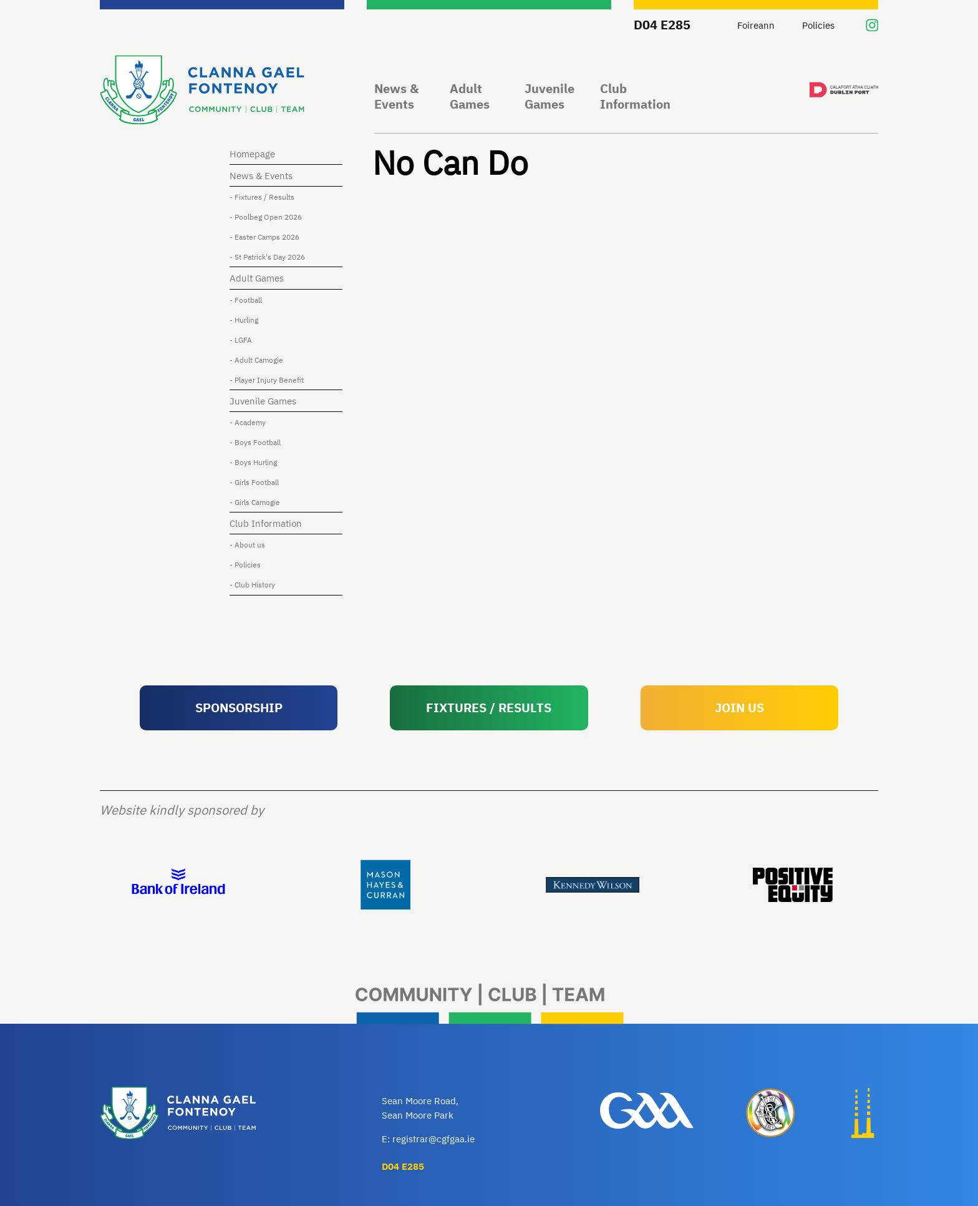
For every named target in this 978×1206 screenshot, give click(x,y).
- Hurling (244, 320)
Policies (818, 25)
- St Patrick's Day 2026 (267, 257)
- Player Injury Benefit (267, 380)
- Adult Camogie (256, 360)
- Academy (248, 422)
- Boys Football (255, 442)
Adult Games (470, 96)
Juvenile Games (549, 96)
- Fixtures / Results (262, 197)
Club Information (635, 96)
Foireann (756, 25)
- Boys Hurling (253, 462)
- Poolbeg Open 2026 (266, 217)
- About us (247, 544)
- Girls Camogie (255, 502)
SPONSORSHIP (239, 707)
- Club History (252, 584)
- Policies (245, 564)
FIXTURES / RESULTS (488, 707)
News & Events (396, 96)
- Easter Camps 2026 (264, 237)
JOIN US (739, 707)
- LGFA (241, 340)
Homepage (252, 153)
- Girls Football (254, 482)
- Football (246, 300)
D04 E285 (662, 24)
